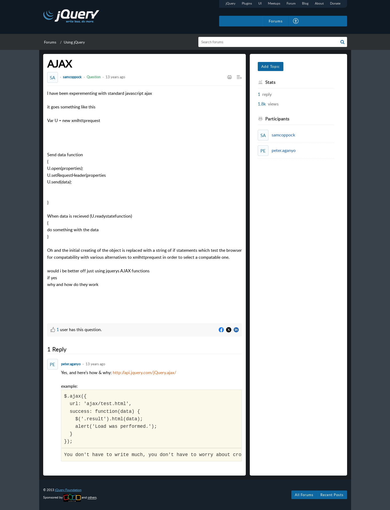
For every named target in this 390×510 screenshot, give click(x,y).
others (92, 497)
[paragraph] (144, 203)
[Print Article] (229, 77)
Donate (335, 3)
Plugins (247, 3)
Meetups (274, 3)
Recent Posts (332, 494)
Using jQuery (74, 42)
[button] (342, 42)
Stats (270, 82)
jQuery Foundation (68, 490)
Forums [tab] (276, 20)
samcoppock (72, 76)
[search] (272, 42)
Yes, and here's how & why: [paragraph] (151, 416)
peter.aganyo (71, 364)
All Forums (304, 494)
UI (260, 3)
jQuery (230, 3)
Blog (305, 3)
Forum (291, 3)
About (319, 3)
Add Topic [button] (270, 66)
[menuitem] (296, 21)
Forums (50, 42)
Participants (277, 119)
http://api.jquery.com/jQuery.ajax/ (144, 372)
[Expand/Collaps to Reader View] (239, 77)
